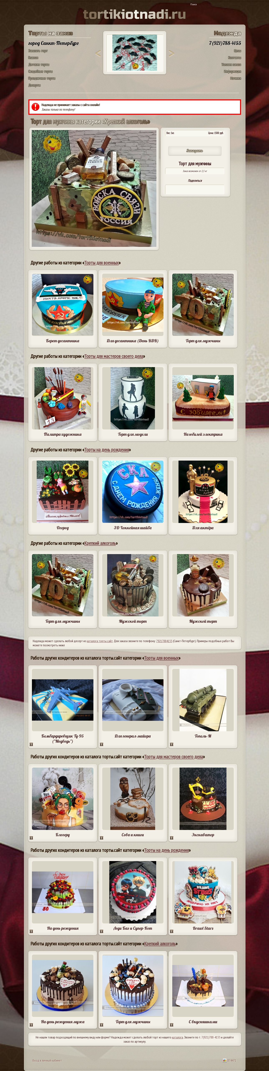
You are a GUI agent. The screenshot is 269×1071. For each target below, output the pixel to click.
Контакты (234, 57)
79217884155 (164, 641)
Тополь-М (203, 736)
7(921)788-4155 (210, 1037)
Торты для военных (101, 262)
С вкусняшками (203, 1021)
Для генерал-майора (133, 736)
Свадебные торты (40, 71)
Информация (232, 71)
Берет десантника (62, 340)
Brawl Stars (203, 928)
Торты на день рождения (106, 449)
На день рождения (62, 928)
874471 (229, 1060)
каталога (177, 1037)
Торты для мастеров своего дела (113, 356)
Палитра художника (63, 434)
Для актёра (203, 527)
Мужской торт (133, 621)
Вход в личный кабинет (47, 1060)
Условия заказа (231, 64)
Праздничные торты (41, 78)
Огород (63, 527)
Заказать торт (38, 50)
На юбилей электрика (203, 434)
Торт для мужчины (203, 340)
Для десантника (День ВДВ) (133, 340)
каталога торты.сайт (100, 641)
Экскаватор (203, 834)
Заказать (195, 150)
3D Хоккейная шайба (133, 527)
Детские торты (38, 64)
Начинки (235, 78)
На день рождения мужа (62, 1021)
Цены (237, 50)
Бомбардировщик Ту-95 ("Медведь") (62, 738)
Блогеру (62, 834)
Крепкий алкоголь (100, 543)
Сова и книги (133, 834)
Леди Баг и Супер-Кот (132, 928)
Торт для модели (133, 434)
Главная (33, 57)
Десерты (34, 85)
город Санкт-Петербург (53, 43)
